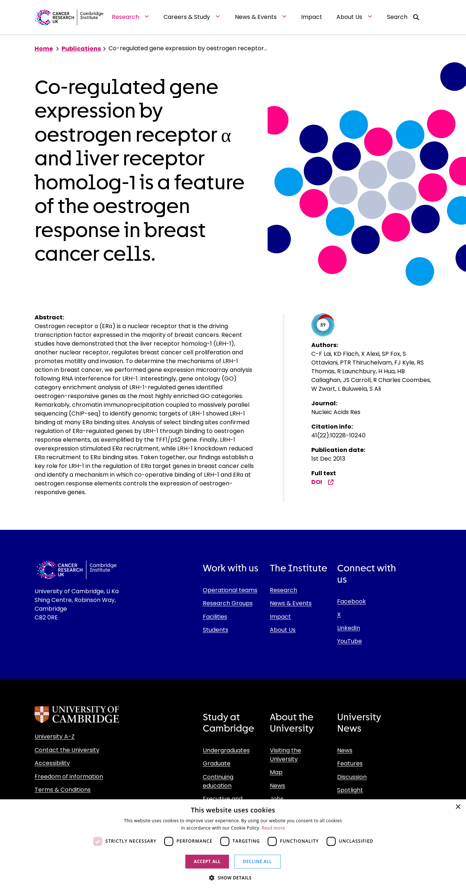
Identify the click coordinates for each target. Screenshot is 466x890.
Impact (280, 617)
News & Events (291, 603)
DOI (322, 482)
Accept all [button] (207, 861)
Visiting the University (285, 754)
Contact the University (67, 750)
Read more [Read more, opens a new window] (273, 828)
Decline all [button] (257, 861)
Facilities (215, 617)
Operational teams (230, 590)
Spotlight (350, 790)
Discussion (352, 777)
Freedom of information (69, 776)
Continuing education (218, 781)
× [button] (458, 807)
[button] (233, 877)
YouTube (349, 641)
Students (215, 630)
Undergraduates (226, 750)
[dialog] (233, 844)
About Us (283, 630)
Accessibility (52, 763)
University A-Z (55, 736)
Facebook (351, 601)
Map (276, 772)
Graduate (216, 763)
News (277, 785)
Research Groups (228, 603)
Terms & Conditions (63, 789)
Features (350, 763)
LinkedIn (348, 628)
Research (283, 590)
